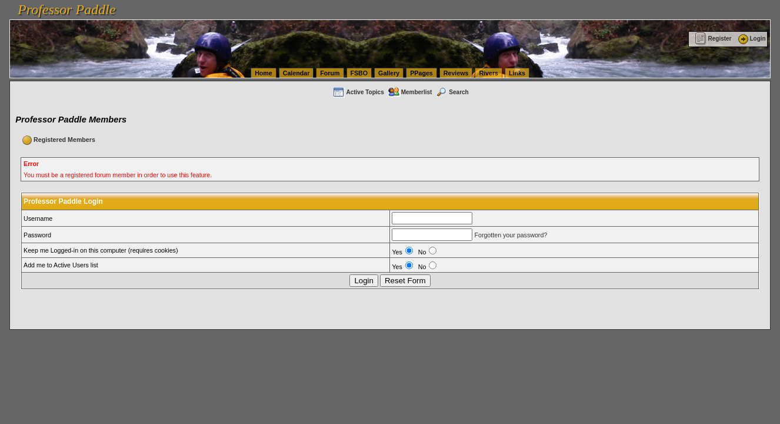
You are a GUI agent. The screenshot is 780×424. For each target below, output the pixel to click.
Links (517, 73)
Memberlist (410, 92)
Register (713, 38)
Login (751, 38)
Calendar (296, 73)
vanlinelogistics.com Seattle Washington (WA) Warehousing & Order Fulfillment (332, 5)
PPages (421, 73)
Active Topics (358, 92)
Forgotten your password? (510, 234)
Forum (329, 73)
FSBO (359, 73)
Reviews (456, 73)
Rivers (488, 73)
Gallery (388, 73)
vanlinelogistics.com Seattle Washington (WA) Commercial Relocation (541, 5)
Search (451, 92)
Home (263, 73)
